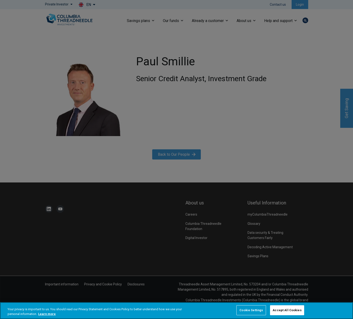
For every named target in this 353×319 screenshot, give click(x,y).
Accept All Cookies (287, 310)
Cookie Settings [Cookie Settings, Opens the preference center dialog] (251, 310)
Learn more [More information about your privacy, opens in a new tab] (47, 314)
